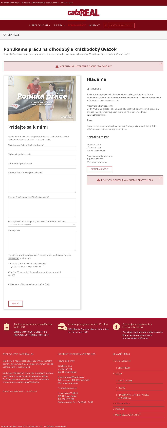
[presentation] (27, 293)
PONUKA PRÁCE (122, 403)
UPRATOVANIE (125, 380)
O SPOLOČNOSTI (123, 360)
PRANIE (121, 387)
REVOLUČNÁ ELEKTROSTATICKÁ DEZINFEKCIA (133, 396)
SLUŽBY (118, 373)
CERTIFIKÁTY (124, 368)
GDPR (46, 426)
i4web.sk (63, 426)
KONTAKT (119, 409)
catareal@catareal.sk (96, 115)
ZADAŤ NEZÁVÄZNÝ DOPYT (128, 415)
